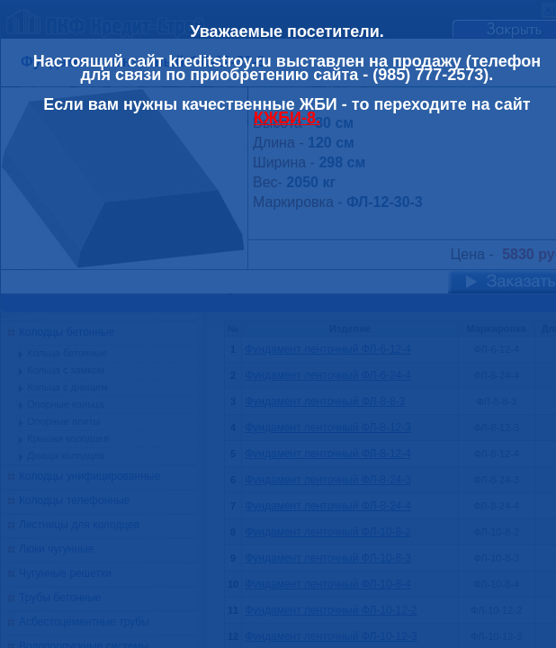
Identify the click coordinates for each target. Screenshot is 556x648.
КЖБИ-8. (287, 118)
